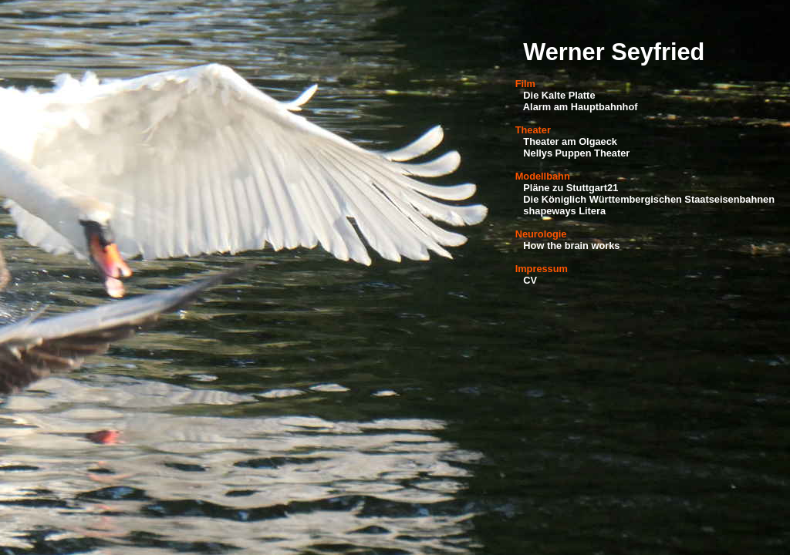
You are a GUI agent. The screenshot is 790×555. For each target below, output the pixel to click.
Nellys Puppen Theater (576, 153)
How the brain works (571, 245)
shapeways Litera (564, 211)
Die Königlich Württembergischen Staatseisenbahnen (649, 199)
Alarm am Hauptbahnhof (580, 107)
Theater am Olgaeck (570, 141)
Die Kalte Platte (559, 95)
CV (530, 280)
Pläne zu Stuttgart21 (570, 187)
